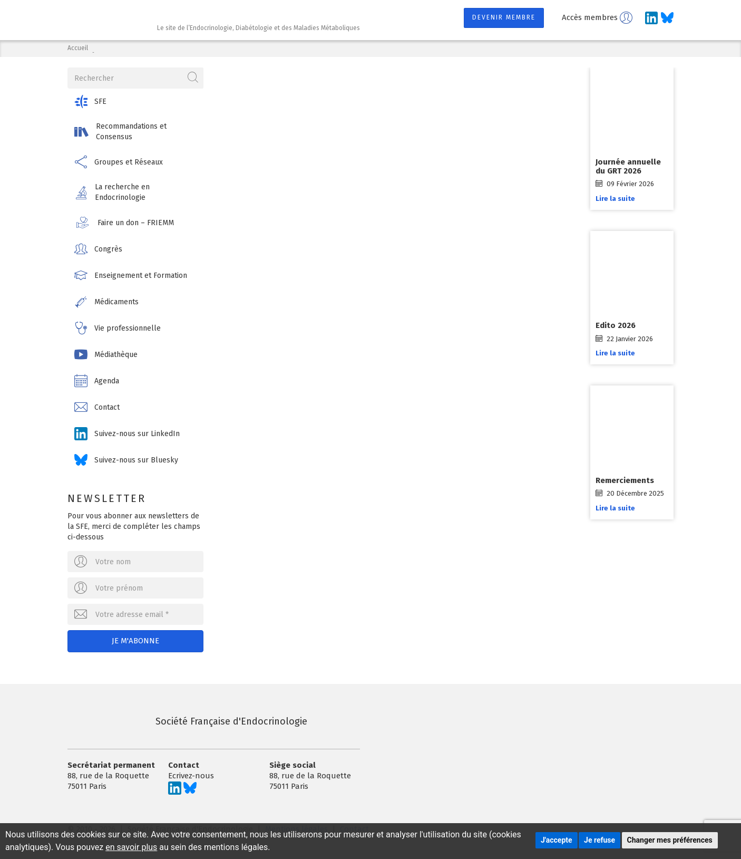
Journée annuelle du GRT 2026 (628, 166)
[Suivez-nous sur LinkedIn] (651, 18)
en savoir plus (131, 847)
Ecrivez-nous (191, 775)
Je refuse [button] (599, 840)
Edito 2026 (616, 325)
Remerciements (625, 480)
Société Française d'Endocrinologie (187, 721)
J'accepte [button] (556, 840)
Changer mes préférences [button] (670, 840)
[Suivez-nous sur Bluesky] (667, 18)
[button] (135, 101)
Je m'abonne (135, 640)
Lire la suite (615, 198)
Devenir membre (503, 17)
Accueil (77, 48)
